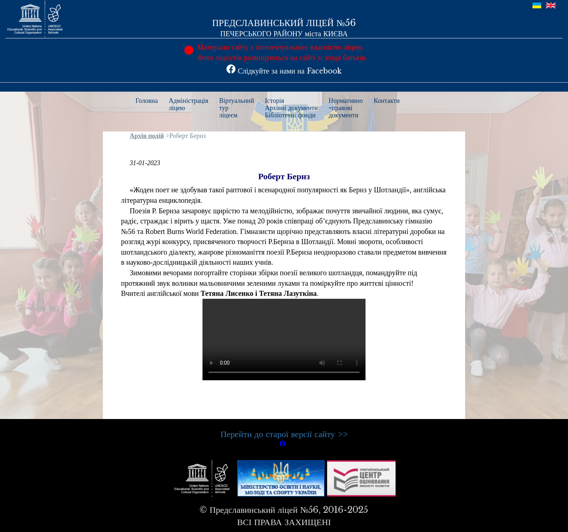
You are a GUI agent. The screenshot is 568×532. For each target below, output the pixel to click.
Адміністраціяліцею (188, 104)
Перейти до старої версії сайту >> (283, 434)
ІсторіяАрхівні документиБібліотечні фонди (291, 108)
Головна (146, 101)
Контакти (387, 101)
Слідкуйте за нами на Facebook (283, 71)
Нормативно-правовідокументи (346, 108)
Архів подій (147, 135)
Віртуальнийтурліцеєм (236, 108)
